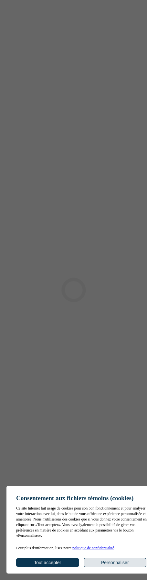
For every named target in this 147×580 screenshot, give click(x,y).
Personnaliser (115, 562)
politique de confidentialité (93, 548)
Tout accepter (47, 562)
